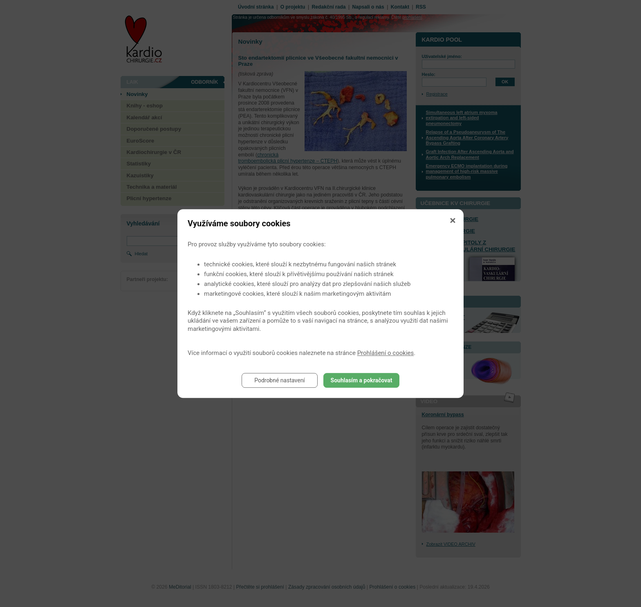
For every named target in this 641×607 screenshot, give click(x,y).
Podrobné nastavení (279, 380)
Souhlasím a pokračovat (361, 380)
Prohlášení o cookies (385, 353)
